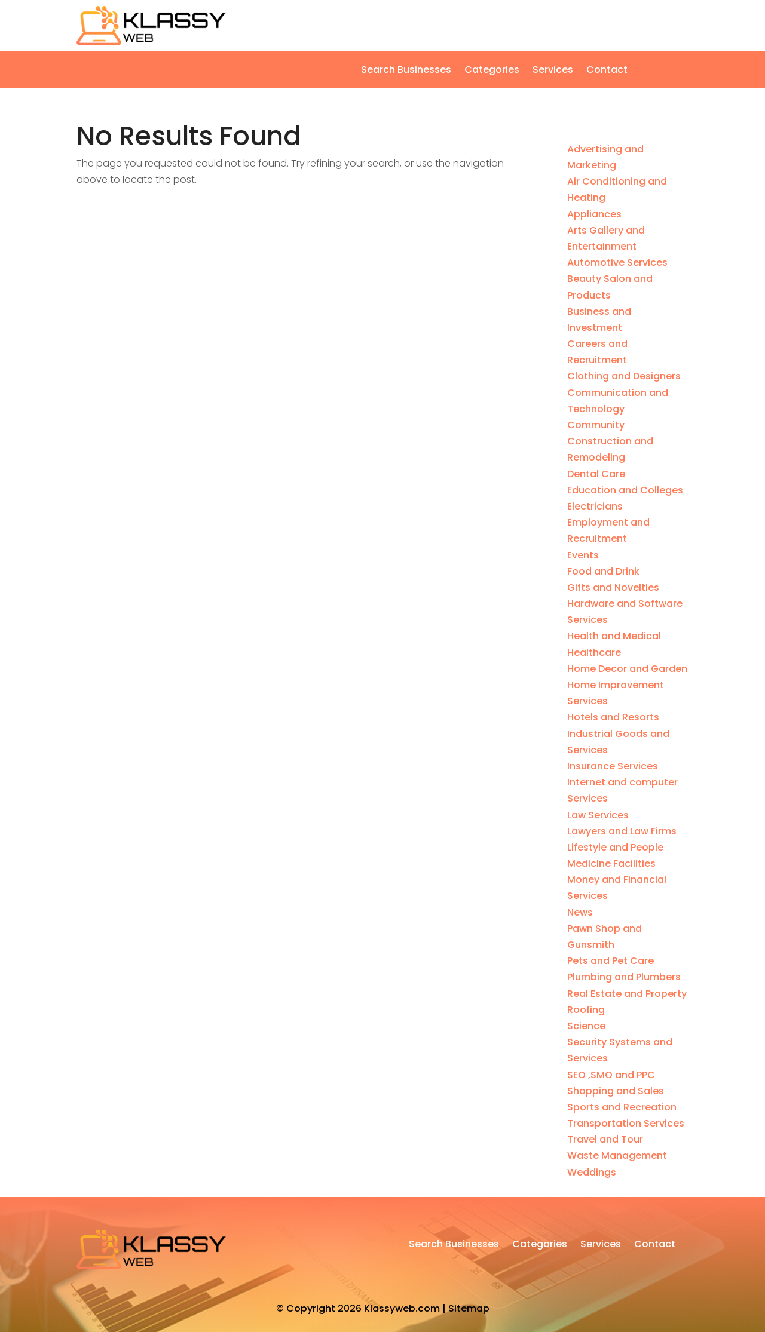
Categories (491, 71)
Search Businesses (406, 71)
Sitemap (468, 1308)
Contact (607, 71)
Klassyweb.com (402, 1308)
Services (553, 71)
